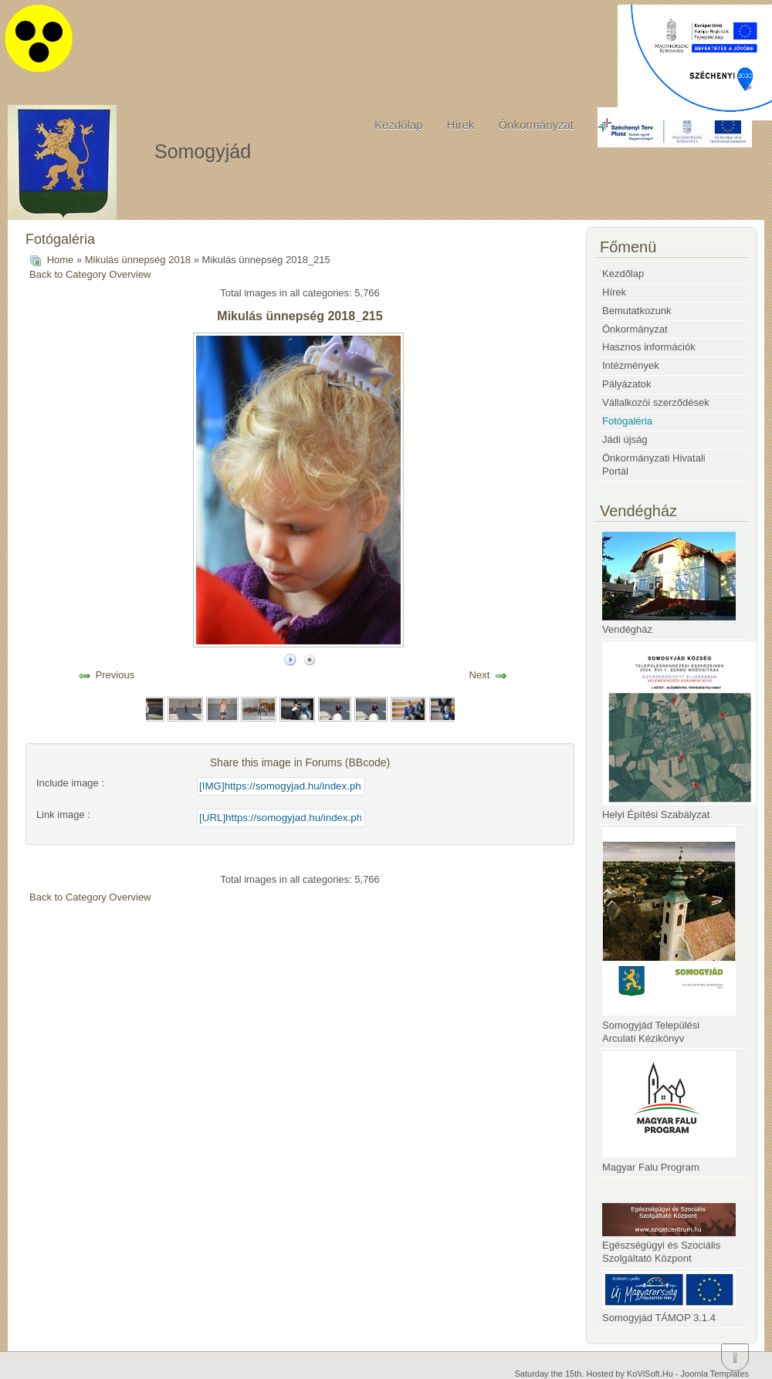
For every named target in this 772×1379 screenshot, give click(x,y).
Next (479, 675)
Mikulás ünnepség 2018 (138, 259)
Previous (115, 675)
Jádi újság (625, 439)
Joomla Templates (715, 1373)
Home (60, 259)
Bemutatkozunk (637, 310)
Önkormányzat (536, 124)
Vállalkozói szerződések (655, 402)
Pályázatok (627, 384)
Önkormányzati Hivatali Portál (654, 464)
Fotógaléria (627, 421)
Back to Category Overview (90, 274)
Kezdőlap (398, 124)
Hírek (461, 124)
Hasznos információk (649, 347)
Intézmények (630, 365)
